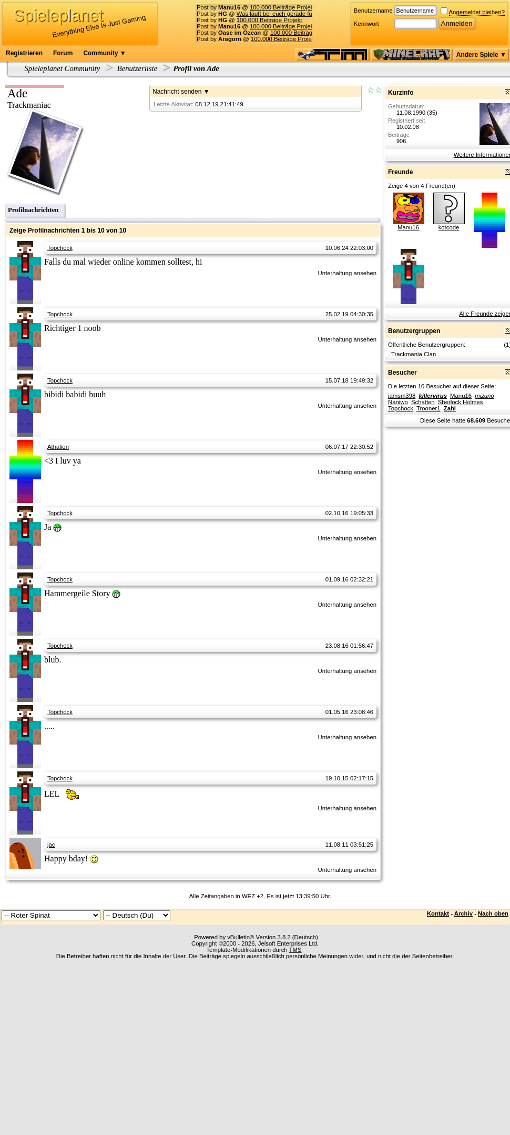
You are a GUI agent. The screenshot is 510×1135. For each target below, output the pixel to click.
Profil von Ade (196, 68)
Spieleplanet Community (62, 68)
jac (51, 844)
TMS (295, 950)
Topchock (60, 248)
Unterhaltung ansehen (347, 273)
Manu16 (408, 227)
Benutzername (373, 10)
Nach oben (493, 913)
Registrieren (24, 53)
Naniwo (398, 402)
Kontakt (438, 913)
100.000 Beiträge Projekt (282, 7)
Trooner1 (428, 408)
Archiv (463, 913)
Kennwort (366, 24)
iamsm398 (401, 396)
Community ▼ (104, 53)
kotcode (449, 227)
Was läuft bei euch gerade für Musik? (286, 14)
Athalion (58, 447)
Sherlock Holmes (460, 402)
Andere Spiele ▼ (481, 54)
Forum (63, 53)
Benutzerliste (137, 68)
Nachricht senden (176, 91)
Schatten (423, 402)
